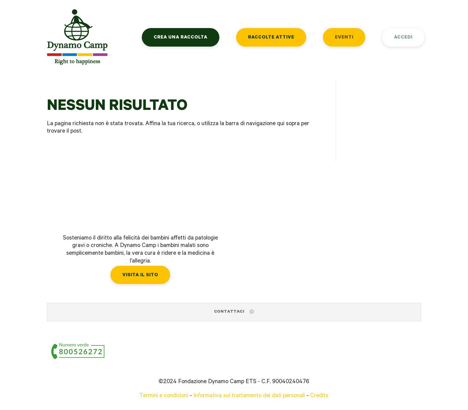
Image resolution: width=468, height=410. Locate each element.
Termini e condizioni (163, 396)
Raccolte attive (271, 37)
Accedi (403, 37)
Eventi (344, 37)
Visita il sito (140, 275)
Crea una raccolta (180, 37)
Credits (319, 396)
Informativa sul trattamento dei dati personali (249, 396)
